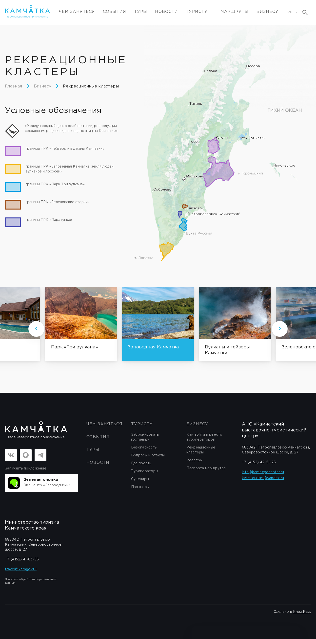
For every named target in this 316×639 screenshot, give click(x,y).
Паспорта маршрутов (206, 468)
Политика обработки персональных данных (31, 581)
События (114, 12)
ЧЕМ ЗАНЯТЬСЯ (77, 12)
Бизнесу (267, 12)
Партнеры (140, 487)
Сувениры (140, 479)
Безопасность (144, 447)
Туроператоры (144, 471)
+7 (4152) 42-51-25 (259, 462)
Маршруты (234, 12)
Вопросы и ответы (148, 455)
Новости (166, 12)
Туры (140, 12)
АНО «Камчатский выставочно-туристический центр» (274, 430)
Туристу (142, 424)
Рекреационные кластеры (91, 86)
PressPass (302, 611)
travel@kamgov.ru (21, 569)
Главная (13, 86)
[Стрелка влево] (36, 329)
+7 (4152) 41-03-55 (22, 559)
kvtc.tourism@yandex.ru (263, 478)
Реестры (194, 460)
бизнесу (197, 424)
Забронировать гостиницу (145, 437)
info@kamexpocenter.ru (263, 472)
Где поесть (141, 463)
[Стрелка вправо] (280, 329)
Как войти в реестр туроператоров (204, 437)
